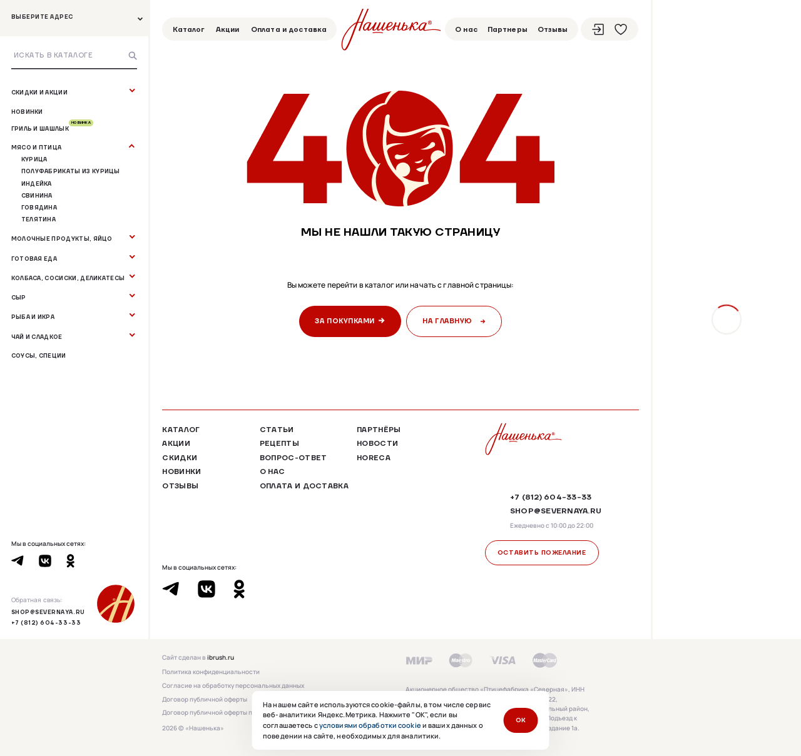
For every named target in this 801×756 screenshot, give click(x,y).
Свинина (37, 195)
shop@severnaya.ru (48, 611)
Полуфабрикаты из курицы (70, 171)
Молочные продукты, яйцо (62, 238)
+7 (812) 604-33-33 (46, 622)
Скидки (179, 457)
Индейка (36, 183)
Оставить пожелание (541, 552)
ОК (521, 720)
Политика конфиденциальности (211, 672)
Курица (34, 159)
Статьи (277, 429)
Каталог (189, 29)
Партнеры (507, 29)
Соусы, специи (38, 355)
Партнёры (378, 429)
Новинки (27, 111)
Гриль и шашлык (52, 128)
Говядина (39, 207)
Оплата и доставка (289, 29)
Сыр (18, 297)
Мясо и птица (36, 147)
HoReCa (373, 457)
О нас (466, 29)
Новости (377, 443)
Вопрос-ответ (293, 457)
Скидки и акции (39, 92)
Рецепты (279, 443)
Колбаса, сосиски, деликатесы (68, 278)
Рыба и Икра (32, 316)
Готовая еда (34, 258)
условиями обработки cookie (370, 725)
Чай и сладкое (37, 336)
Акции (228, 29)
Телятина (38, 219)
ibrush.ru (220, 657)
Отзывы (553, 29)
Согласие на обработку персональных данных (233, 686)
